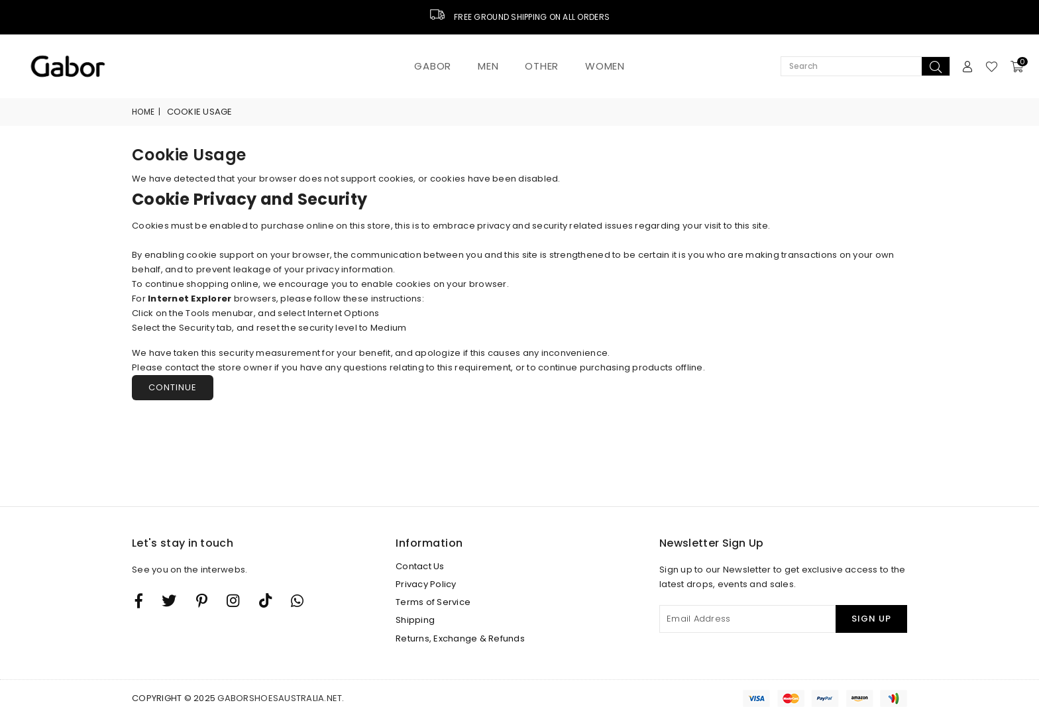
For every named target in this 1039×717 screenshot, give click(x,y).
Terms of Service (433, 602)
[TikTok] (265, 600)
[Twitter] (169, 600)
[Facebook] (139, 600)
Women (605, 66)
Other (542, 66)
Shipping (415, 620)
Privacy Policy (426, 584)
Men (488, 66)
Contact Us (420, 566)
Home (143, 111)
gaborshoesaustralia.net (279, 698)
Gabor (432, 66)
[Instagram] (202, 600)
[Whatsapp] (297, 600)
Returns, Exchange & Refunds (460, 638)
